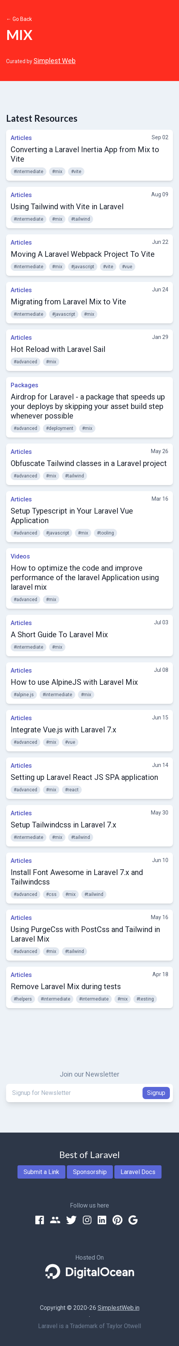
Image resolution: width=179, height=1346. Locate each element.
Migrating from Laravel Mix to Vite (68, 301)
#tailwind (80, 219)
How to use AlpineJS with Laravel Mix (74, 682)
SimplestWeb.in (118, 1307)
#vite (76, 171)
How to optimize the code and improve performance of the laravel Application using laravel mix (85, 577)
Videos (20, 556)
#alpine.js (24, 694)
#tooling (105, 533)
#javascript (82, 266)
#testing (145, 999)
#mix (57, 171)
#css (51, 894)
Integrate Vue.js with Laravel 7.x (63, 729)
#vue (127, 266)
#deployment (59, 428)
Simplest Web (54, 61)
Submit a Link (41, 1172)
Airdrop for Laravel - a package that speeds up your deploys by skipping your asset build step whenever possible (88, 406)
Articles (21, 138)
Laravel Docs (137, 1172)
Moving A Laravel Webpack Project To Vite (83, 254)
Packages (24, 385)
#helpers (23, 999)
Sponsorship (90, 1172)
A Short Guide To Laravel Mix (59, 634)
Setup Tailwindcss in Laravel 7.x (63, 824)
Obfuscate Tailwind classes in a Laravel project (89, 463)
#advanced (25, 361)
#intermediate (28, 171)
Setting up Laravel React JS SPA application (84, 777)
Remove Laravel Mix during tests (66, 986)
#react (72, 789)
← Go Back (19, 19)
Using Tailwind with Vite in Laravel (67, 206)
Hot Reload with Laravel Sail (58, 349)
